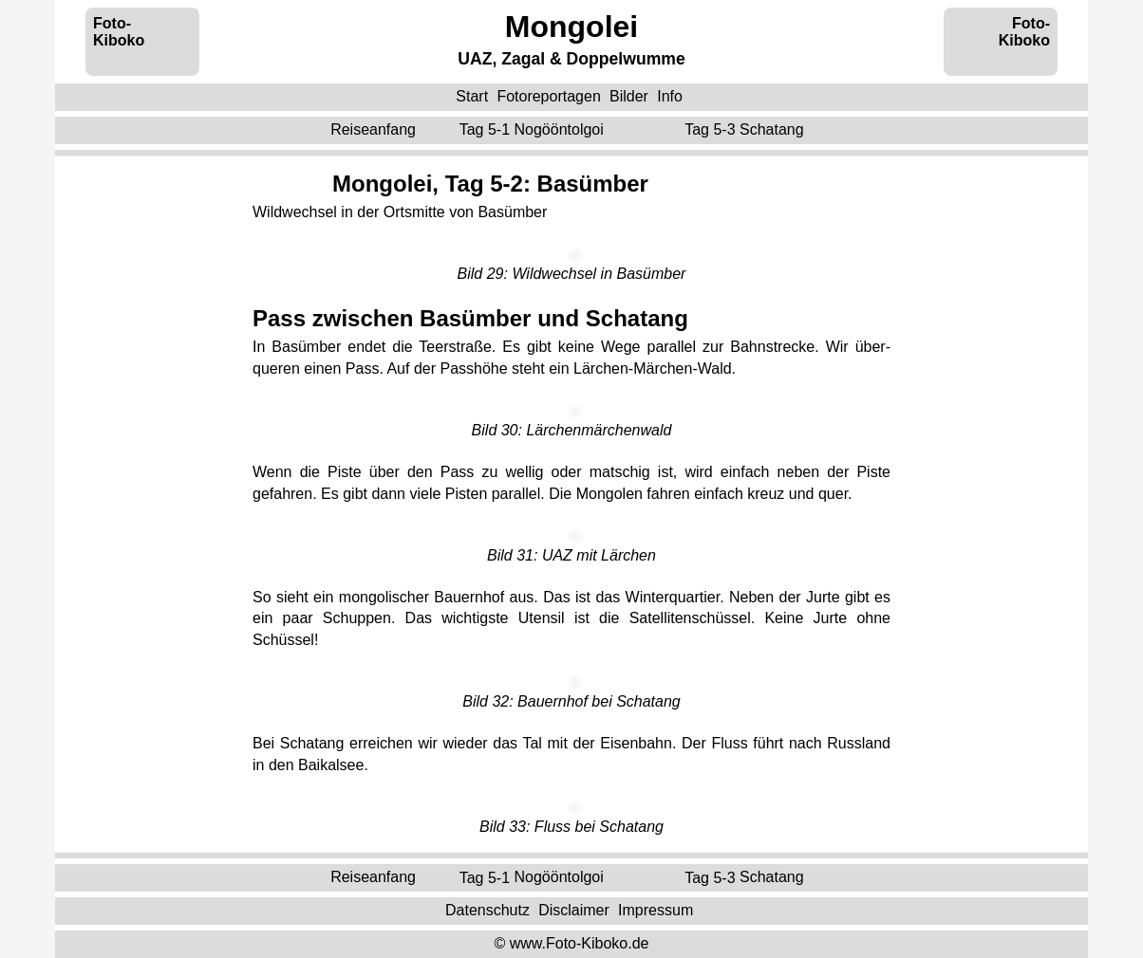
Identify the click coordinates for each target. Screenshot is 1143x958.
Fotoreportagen (548, 96)
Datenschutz (487, 910)
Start (472, 96)
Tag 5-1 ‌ (534, 129)
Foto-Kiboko (118, 31)
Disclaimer (573, 910)
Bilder (628, 96)
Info (670, 96)
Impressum (655, 910)
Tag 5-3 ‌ (746, 129)
